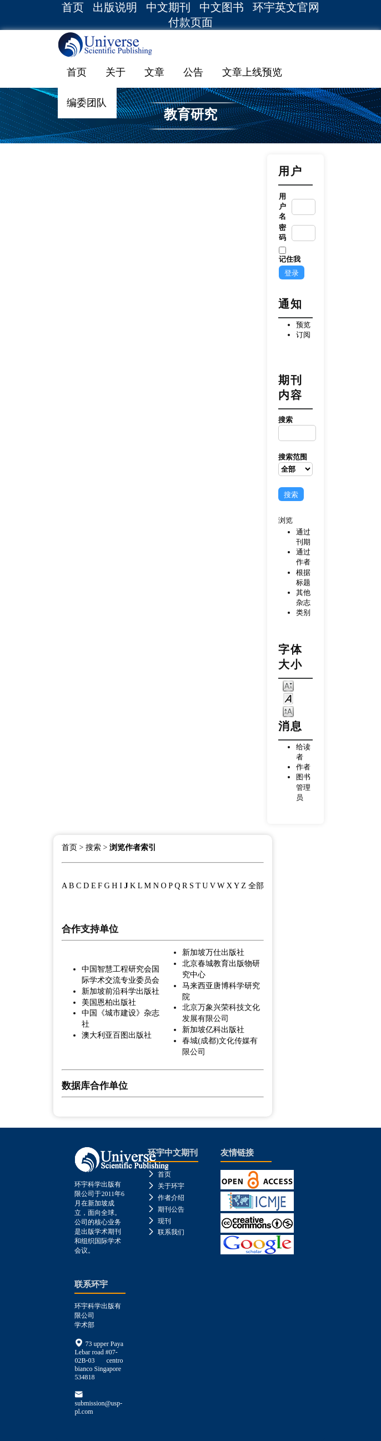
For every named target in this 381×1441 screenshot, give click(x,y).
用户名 (282, 206)
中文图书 (221, 7)
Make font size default (288, 698)
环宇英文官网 (286, 7)
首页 (73, 7)
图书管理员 (303, 787)
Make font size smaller (288, 685)
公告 (193, 72)
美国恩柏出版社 (109, 1002)
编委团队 (87, 102)
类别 (303, 612)
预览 (303, 325)
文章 (154, 72)
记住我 (289, 259)
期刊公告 (166, 1209)
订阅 (303, 335)
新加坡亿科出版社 (213, 1029)
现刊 (159, 1221)
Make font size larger (288, 710)
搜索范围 (295, 464)
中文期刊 (168, 7)
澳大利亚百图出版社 (117, 1034)
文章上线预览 (252, 72)
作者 (303, 767)
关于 (116, 72)
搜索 (295, 428)
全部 (256, 885)
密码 (282, 232)
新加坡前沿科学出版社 (120, 991)
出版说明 (115, 7)
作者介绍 (166, 1198)
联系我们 (166, 1232)
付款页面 (190, 22)
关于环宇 (166, 1186)
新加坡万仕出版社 (213, 952)
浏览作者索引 (132, 847)
